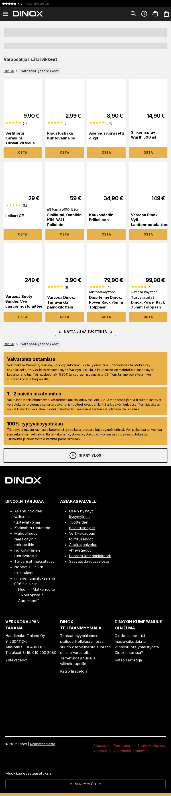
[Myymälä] (140, 531)
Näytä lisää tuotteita (85, 332)
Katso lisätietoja (73, 671)
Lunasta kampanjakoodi (90, 556)
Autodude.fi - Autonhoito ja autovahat (122, 751)
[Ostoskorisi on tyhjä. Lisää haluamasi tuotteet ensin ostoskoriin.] (166, 13)
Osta (23, 152)
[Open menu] (5, 13)
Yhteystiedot (16, 660)
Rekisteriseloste (42, 744)
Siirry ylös (85, 455)
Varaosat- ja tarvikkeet (40, 71)
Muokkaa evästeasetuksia (28, 773)
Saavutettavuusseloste (89, 561)
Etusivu (9, 71)
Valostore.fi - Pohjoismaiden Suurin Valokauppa (129, 746)
